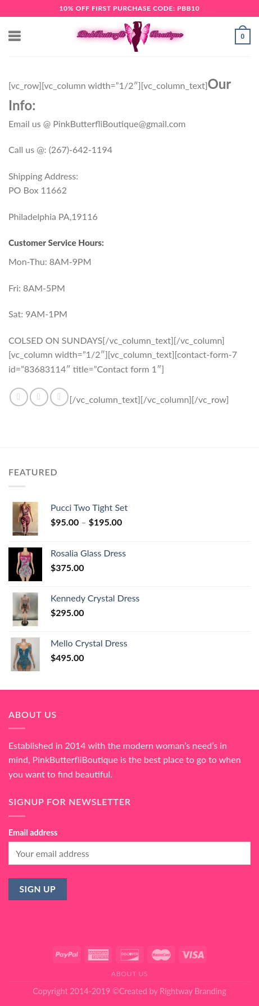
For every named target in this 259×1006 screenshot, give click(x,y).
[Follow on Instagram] (39, 397)
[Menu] (15, 36)
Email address (32, 832)
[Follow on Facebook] (19, 397)
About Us (129, 973)
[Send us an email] (59, 397)
